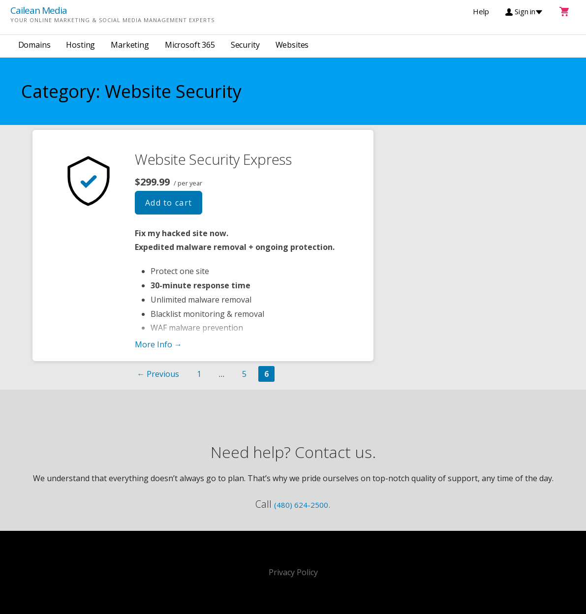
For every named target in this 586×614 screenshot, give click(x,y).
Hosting (80, 44)
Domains (34, 44)
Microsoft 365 (190, 44)
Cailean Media (38, 10)
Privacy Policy (293, 572)
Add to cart (168, 202)
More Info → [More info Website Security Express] (158, 344)
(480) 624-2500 (301, 505)
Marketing (130, 44)
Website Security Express (213, 159)
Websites (292, 44)
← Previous (158, 373)
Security (245, 44)
